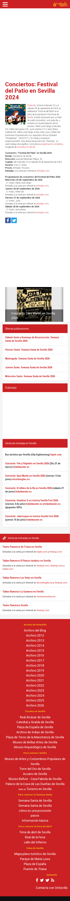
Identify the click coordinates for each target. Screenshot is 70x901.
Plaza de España (35, 864)
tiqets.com (42, 551)
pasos (35, 815)
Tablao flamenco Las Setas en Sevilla (22, 577)
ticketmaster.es (21, 467)
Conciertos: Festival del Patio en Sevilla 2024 (31, 91)
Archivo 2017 (35, 660)
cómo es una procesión (35, 810)
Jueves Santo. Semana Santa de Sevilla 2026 (28, 367)
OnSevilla (31, 105)
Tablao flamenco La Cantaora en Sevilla (23, 591)
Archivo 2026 (35, 705)
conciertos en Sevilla (26, 147)
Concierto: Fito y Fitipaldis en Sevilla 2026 (27, 463)
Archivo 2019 (35, 670)
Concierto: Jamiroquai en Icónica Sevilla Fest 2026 (32, 516)
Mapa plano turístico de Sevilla (35, 854)
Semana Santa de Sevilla (35, 800)
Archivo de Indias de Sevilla (35, 732)
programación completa (51, 144)
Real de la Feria (35, 837)
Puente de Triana (35, 869)
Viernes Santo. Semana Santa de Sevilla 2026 (29, 349)
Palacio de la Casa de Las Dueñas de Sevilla (35, 784)
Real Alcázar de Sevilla (35, 717)
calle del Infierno (35, 842)
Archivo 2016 (35, 655)
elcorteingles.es (45, 582)
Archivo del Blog (35, 630)
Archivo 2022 (35, 685)
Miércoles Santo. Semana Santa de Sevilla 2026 (30, 376)
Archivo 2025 (35, 700)
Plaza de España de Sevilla (35, 727)
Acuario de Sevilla (35, 774)
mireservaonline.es (46, 596)
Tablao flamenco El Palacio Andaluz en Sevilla (27, 560)
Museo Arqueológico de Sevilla (35, 747)
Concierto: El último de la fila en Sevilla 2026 (28, 488)
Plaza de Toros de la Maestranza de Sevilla (35, 737)
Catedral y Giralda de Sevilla (35, 722)
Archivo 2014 (35, 645)
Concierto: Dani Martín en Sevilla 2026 (25, 475)
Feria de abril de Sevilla (35, 832)
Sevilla (30, 117)
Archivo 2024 (35, 695)
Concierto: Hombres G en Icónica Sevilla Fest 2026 (31, 500)
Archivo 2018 (35, 665)
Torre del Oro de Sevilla (35, 769)
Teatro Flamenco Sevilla (15, 605)
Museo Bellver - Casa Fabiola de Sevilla (35, 779)
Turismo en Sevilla (39, 789)
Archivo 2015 (35, 650)
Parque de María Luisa (35, 859)
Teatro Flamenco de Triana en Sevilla (22, 546)
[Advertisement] (32, 43)
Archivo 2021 (35, 680)
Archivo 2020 (35, 675)
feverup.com (55, 551)
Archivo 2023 (35, 690)
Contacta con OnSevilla (51, 888)
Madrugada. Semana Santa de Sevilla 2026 (27, 358)
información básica (35, 820)
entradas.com (43, 171)
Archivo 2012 (35, 635)
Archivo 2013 (35, 640)
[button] (6, 304)
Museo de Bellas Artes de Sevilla (35, 742)
